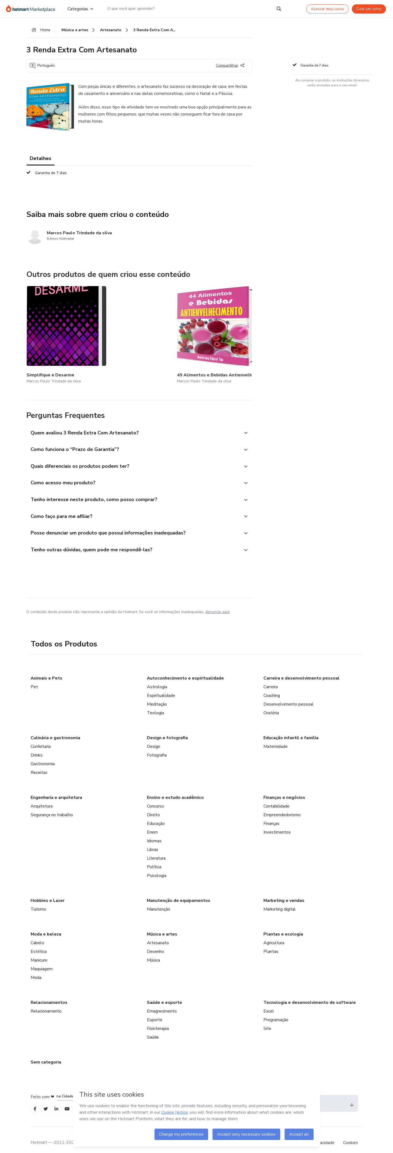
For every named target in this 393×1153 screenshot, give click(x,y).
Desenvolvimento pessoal (288, 697)
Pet (34, 680)
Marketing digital (279, 902)
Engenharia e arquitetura (56, 790)
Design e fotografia (167, 731)
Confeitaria (41, 739)
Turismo (38, 902)
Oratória (271, 706)
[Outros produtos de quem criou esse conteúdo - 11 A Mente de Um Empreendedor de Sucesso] (185, 329)
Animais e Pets (46, 671)
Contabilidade (276, 799)
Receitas (39, 765)
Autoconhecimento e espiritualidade (185, 671)
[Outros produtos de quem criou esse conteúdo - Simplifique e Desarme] (56, 329)
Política (154, 860)
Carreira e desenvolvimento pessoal (301, 671)
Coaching (271, 688)
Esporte (154, 1013)
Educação (156, 816)
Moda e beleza (46, 927)
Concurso (155, 799)
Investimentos (277, 825)
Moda (36, 970)
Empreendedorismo (282, 808)
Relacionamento (46, 1004)
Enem (152, 825)
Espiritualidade (161, 688)
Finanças (271, 816)
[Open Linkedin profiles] (59, 1102)
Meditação (157, 697)
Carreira (270, 680)
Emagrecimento (162, 1004)
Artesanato (158, 936)
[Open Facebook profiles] (35, 1102)
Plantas (270, 944)
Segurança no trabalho (52, 808)
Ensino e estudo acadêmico (175, 790)
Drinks (37, 748)
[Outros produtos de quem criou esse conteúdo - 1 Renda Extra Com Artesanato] (249, 329)
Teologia (155, 706)
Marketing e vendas (283, 893)
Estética (39, 944)
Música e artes (162, 927)
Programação (275, 1013)
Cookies (350, 1136)
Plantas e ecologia (283, 927)
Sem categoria (46, 1055)
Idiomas (154, 834)
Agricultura (273, 936)
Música (153, 953)
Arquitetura (42, 799)
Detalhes (40, 160)
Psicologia (156, 868)
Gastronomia (43, 757)
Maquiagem (42, 962)
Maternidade (275, 739)
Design (153, 739)
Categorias (80, 9)
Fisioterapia (158, 1021)
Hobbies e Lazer (48, 893)
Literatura (156, 851)
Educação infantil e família (290, 731)
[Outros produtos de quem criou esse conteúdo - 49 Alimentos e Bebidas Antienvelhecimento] (121, 329)
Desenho (155, 944)
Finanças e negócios (284, 790)
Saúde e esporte (164, 995)
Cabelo (37, 936)
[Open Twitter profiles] (47, 1102)
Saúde (153, 1030)
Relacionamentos (49, 995)
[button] (133, 420)
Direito (153, 808)
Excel (268, 1004)
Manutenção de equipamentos (178, 893)
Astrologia (157, 680)
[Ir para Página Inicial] (32, 8)
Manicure (39, 953)
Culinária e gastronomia (55, 731)
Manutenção (158, 902)
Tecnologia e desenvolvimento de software (309, 995)
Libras (152, 842)
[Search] (279, 9)
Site (267, 1021)
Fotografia (157, 748)
